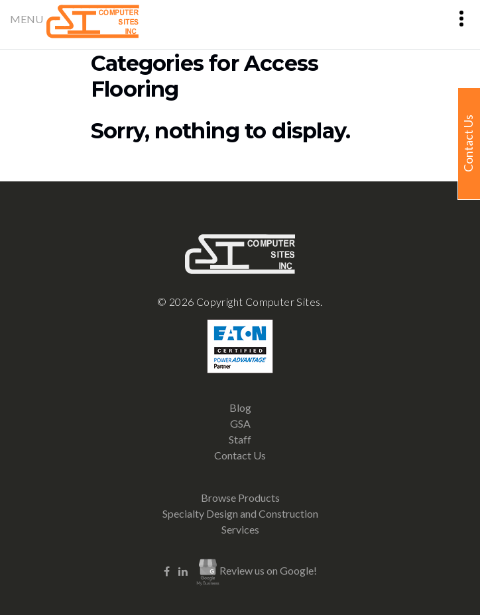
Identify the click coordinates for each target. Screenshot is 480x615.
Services (240, 529)
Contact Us (240, 455)
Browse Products (240, 497)
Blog (240, 407)
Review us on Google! (256, 572)
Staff (240, 439)
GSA (240, 423)
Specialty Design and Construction (240, 513)
